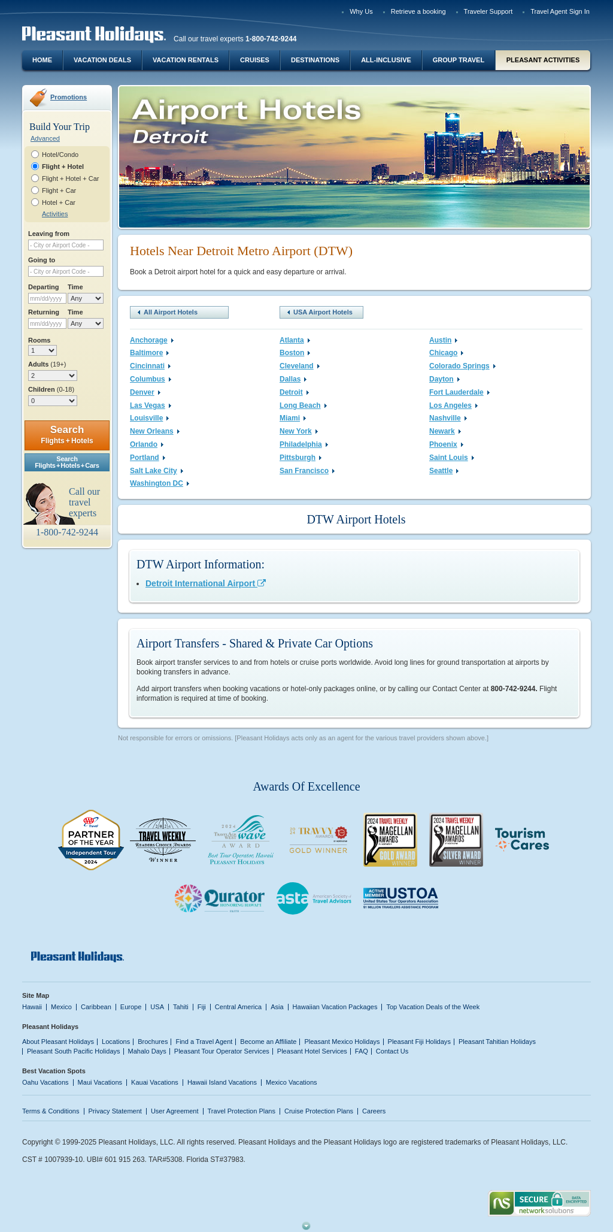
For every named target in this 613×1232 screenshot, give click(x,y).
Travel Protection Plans (241, 1111)
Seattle (444, 471)
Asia (277, 1006)
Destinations (315, 59)
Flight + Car (59, 190)
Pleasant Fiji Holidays (419, 1041)
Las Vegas (150, 405)
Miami (293, 418)
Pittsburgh (300, 457)
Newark (445, 431)
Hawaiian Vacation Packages (335, 1006)
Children (51, 389)
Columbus (150, 379)
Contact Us (392, 1051)
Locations (116, 1041)
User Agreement (175, 1111)
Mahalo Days (147, 1051)
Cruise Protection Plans (318, 1111)
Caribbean (96, 1006)
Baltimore (149, 353)
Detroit (294, 392)
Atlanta (295, 340)
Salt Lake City (156, 471)
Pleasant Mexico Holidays (342, 1041)
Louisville (149, 418)
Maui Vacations (100, 1082)
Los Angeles (453, 405)
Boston (295, 353)
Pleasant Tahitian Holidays (497, 1041)
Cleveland (300, 366)
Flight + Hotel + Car (70, 178)
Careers (374, 1111)
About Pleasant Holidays (58, 1041)
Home (42, 59)
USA (157, 1006)
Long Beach (303, 405)
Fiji (202, 1006)
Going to (41, 260)
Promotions (68, 97)
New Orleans (155, 431)
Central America (238, 1006)
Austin (443, 340)
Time (75, 286)
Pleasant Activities (542, 59)
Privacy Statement (115, 1111)
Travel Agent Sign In (560, 11)
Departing (43, 286)
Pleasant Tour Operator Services (221, 1051)
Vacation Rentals (186, 59)
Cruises (254, 59)
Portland (147, 457)
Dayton (444, 379)
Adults (47, 364)
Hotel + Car (58, 202)
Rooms (39, 340)
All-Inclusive (386, 59)
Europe (131, 1006)
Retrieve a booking (418, 11)
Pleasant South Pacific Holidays (73, 1051)
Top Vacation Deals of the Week (433, 1006)
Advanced (45, 138)
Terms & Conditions (51, 1111)
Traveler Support (488, 11)
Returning (43, 312)
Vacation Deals (102, 59)
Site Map (35, 995)
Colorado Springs (462, 366)
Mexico (61, 1006)
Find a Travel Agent (203, 1041)
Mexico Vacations (291, 1082)
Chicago (446, 353)
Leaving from (48, 233)
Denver (145, 392)
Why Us (361, 11)
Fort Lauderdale (459, 392)
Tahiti (181, 1006)
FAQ (361, 1051)
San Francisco (307, 471)
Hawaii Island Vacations (222, 1082)
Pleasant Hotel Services (312, 1051)
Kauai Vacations (154, 1082)
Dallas (293, 379)
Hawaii (32, 1006)
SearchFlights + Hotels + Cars (67, 462)
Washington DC (159, 483)
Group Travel (458, 59)
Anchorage (152, 340)
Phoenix (446, 444)
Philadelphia (304, 444)
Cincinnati (150, 366)
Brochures (153, 1041)
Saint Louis (451, 457)
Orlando (146, 444)
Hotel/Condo (60, 154)
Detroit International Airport (205, 583)
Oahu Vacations (45, 1082)
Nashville (448, 418)
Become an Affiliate (268, 1041)
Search (67, 434)
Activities (55, 213)
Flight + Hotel (63, 166)
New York (299, 431)
